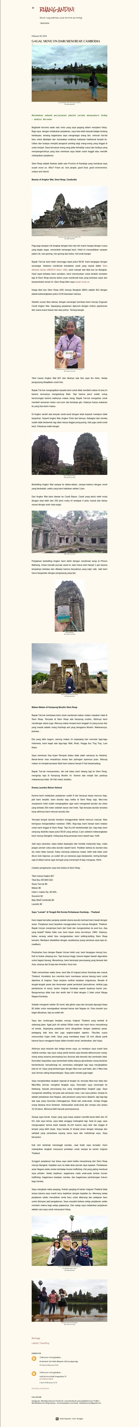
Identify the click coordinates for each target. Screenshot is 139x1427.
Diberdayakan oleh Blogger (69, 1418)
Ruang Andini (57, 9)
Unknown (44, 1357)
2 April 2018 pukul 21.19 (48, 1383)
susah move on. (82, 282)
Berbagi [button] (36, 1338)
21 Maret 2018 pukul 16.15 (49, 1365)
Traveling (44, 1343)
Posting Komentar (40, 1388)
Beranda (44, 23)
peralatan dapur (46, 1379)
